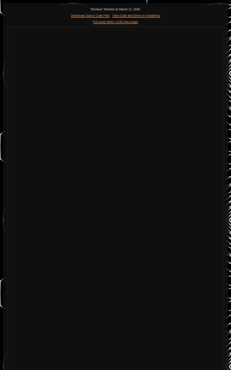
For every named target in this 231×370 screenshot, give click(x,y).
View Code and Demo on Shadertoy (136, 15)
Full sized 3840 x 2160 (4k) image (115, 21)
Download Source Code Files (90, 15)
